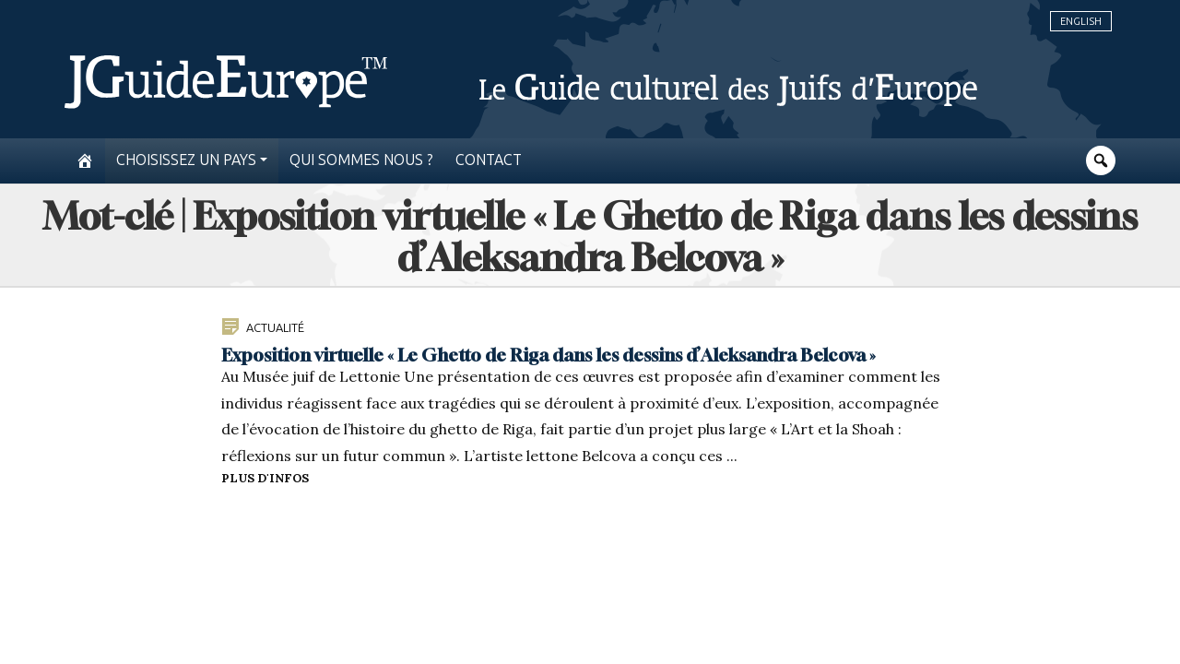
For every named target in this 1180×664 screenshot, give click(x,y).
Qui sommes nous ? (361, 160)
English (1081, 21)
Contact (488, 160)
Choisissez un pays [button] (186, 160)
